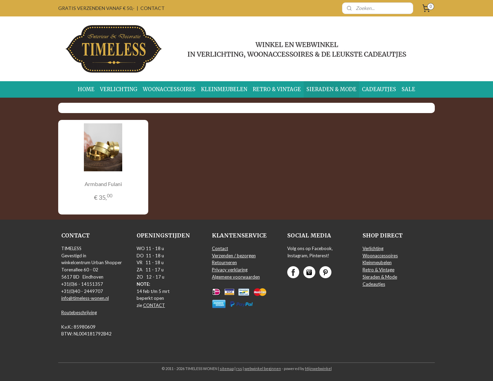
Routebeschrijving (79, 312)
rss (239, 368)
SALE (408, 89)
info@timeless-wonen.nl (85, 298)
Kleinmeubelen (377, 262)
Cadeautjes (374, 284)
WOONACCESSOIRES (169, 89)
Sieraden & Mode (380, 277)
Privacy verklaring (230, 269)
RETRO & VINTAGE (277, 89)
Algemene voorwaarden (236, 277)
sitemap (227, 368)
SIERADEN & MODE (331, 89)
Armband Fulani (103, 184)
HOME (86, 89)
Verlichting (373, 248)
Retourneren (224, 262)
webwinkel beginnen (262, 368)
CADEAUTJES (379, 89)
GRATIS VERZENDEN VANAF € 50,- (96, 8)
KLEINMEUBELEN (224, 89)
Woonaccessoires (380, 255)
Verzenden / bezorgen (234, 255)
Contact (220, 248)
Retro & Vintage (378, 269)
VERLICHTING (118, 89)
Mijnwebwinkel (318, 368)
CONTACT (152, 8)
